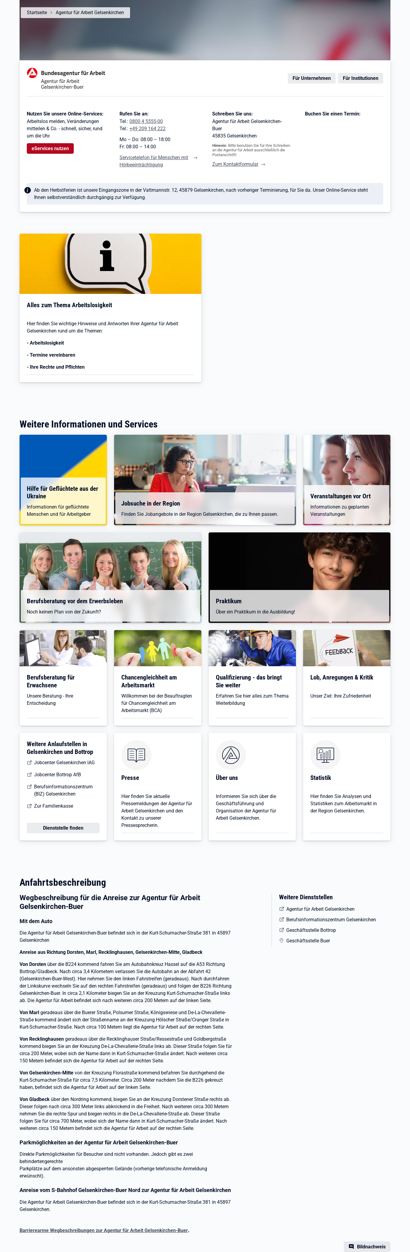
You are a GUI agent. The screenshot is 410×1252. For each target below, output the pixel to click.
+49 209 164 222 (147, 128)
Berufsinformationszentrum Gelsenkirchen (331, 919)
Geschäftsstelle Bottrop (311, 930)
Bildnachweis (371, 1247)
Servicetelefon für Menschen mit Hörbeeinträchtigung (154, 161)
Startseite (37, 12)
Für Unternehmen (312, 78)
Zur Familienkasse (53, 806)
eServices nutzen (50, 148)
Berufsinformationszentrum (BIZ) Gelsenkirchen (63, 790)
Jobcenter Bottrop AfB (57, 774)
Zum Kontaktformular (235, 164)
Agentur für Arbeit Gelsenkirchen (90, 12)
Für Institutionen (360, 78)
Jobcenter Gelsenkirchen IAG (64, 762)
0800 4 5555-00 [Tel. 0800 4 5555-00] (146, 121)
